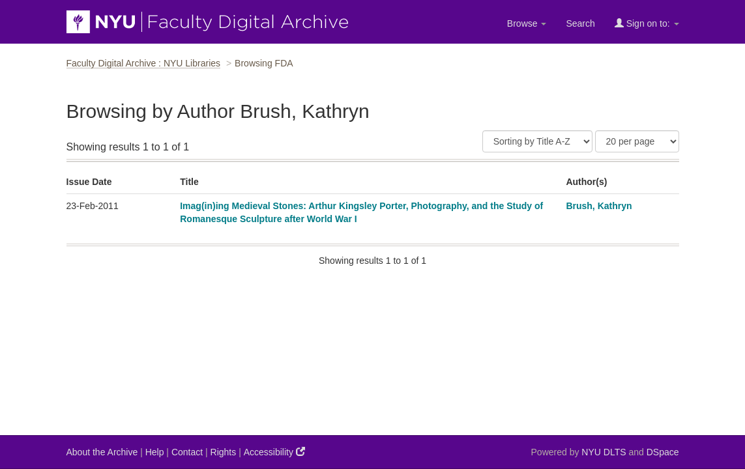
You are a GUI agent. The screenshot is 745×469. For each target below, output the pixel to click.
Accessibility (274, 451)
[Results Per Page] (637, 141)
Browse (527, 23)
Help (154, 452)
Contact (187, 452)
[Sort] (537, 141)
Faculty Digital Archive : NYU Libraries (143, 63)
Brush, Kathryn (599, 206)
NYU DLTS (603, 452)
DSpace (663, 452)
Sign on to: (647, 23)
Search (580, 23)
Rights (224, 452)
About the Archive (102, 452)
